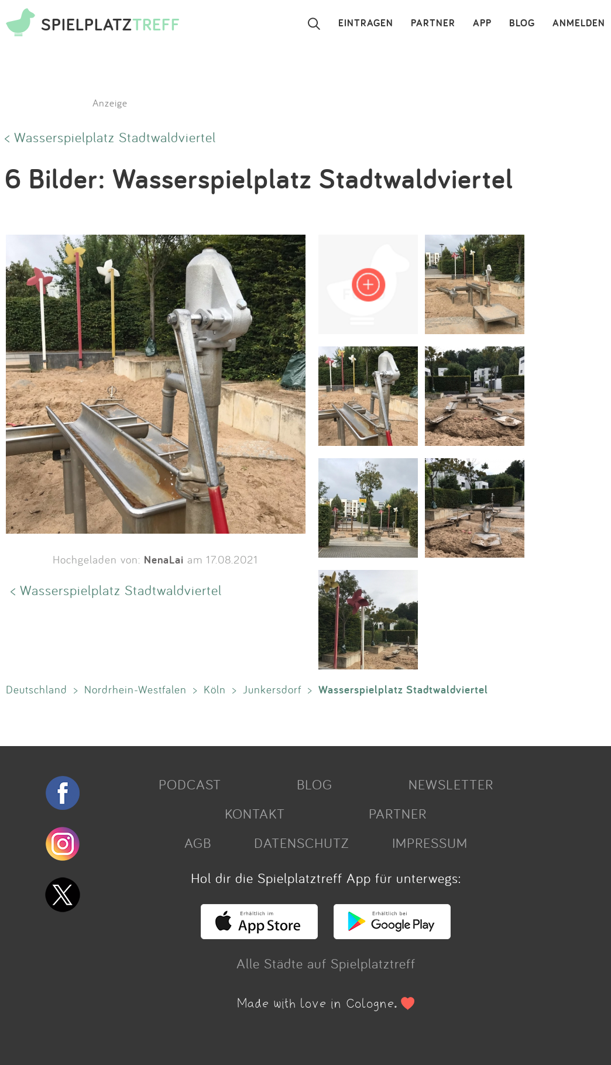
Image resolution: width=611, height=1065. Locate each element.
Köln (215, 689)
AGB (197, 842)
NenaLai (164, 559)
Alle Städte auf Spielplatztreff (326, 963)
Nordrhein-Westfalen (135, 689)
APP (482, 23)
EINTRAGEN (365, 23)
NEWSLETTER (451, 784)
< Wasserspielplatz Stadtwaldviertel (110, 137)
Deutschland (36, 689)
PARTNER (433, 23)
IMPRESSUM (430, 842)
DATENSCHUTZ (301, 842)
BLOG (522, 23)
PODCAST (190, 784)
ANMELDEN (578, 23)
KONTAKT (255, 813)
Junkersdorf (272, 689)
